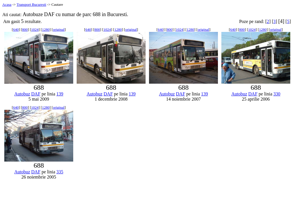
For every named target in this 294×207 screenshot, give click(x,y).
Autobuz (22, 93)
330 (276, 93)
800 (25, 29)
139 (59, 93)
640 (16, 29)
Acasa (6, 4)
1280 (45, 29)
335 (59, 171)
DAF (35, 93)
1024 (34, 29)
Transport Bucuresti (31, 4)
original (58, 29)
